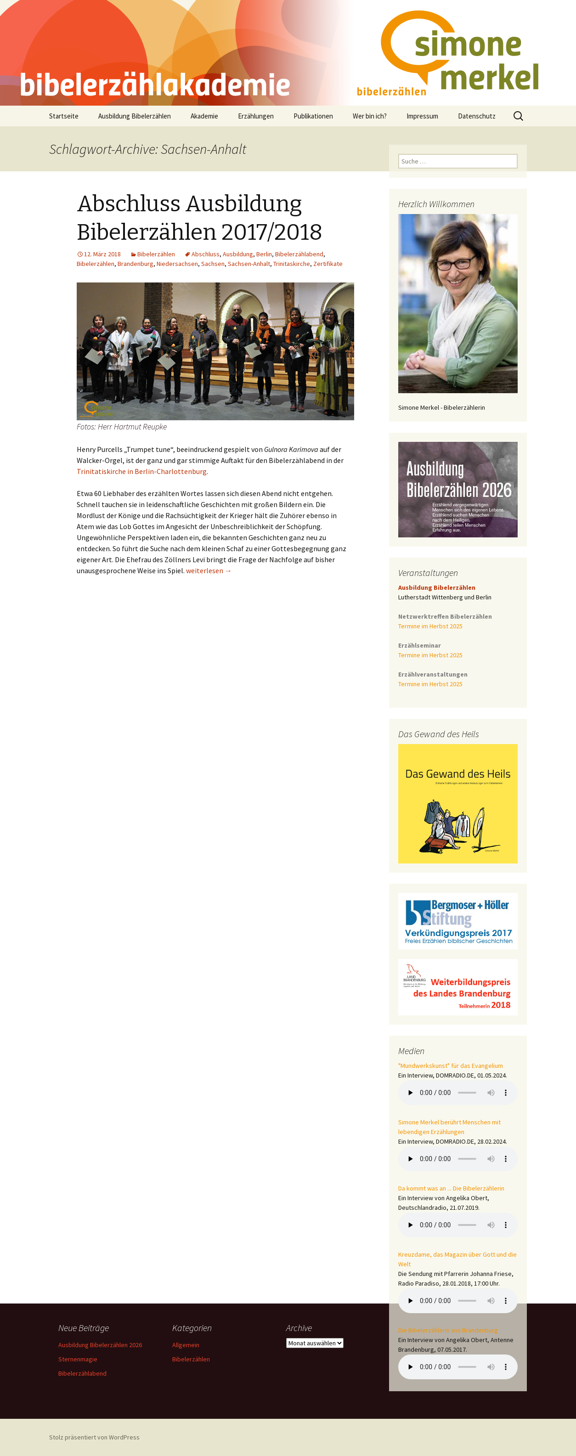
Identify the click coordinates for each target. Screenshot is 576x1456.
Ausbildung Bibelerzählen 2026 (100, 1345)
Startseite (64, 116)
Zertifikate (328, 264)
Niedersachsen (177, 264)
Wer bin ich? (370, 116)
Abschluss (206, 254)
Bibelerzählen (156, 254)
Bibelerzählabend (299, 254)
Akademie (204, 116)
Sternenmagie (77, 1359)
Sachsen (213, 264)
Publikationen (313, 116)
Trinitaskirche (291, 264)
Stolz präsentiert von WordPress (94, 1437)
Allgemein (185, 1345)
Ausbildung (238, 254)
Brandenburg (135, 264)
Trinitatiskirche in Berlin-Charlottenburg (142, 471)
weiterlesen (209, 570)
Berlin (264, 254)
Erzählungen (256, 116)
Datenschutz (477, 116)
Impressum (422, 116)
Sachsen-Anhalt (249, 264)
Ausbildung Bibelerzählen (134, 116)
